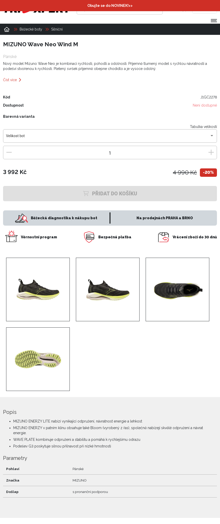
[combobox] (110, 138)
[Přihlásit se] (174, 9)
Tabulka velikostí (203, 126)
